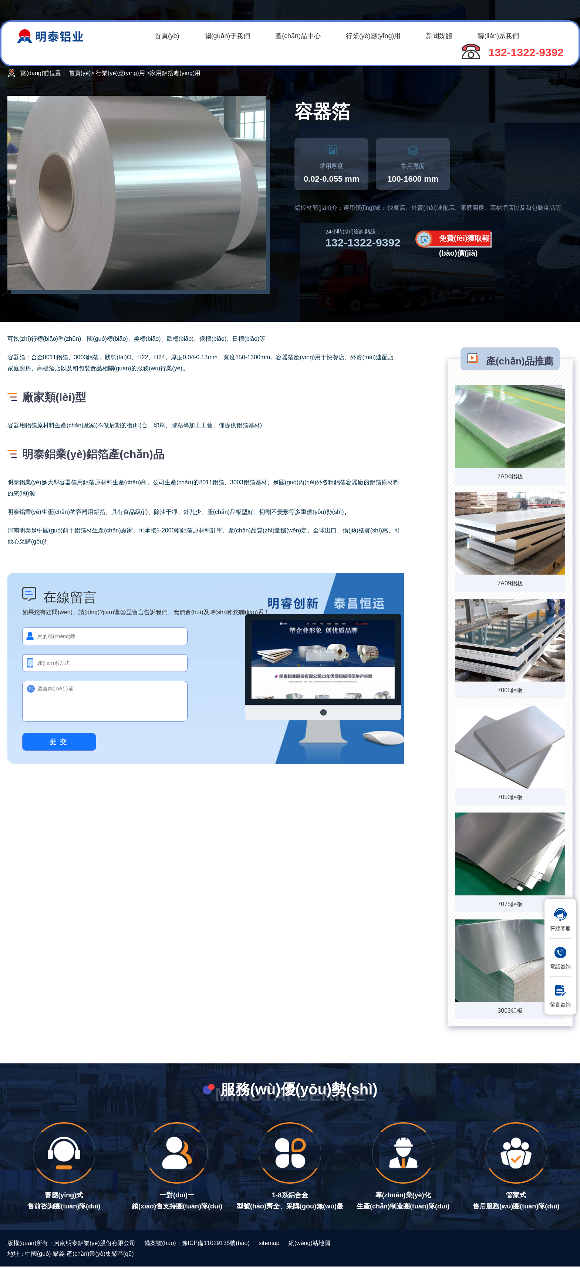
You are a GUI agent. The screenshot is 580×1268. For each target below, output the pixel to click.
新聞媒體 (443, 35)
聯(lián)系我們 (503, 35)
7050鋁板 (510, 797)
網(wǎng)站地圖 (309, 1242)
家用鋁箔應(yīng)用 (175, 72)
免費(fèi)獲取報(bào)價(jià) (464, 241)
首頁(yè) (167, 35)
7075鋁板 (510, 903)
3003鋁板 (510, 1010)
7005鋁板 (510, 690)
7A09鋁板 (510, 583)
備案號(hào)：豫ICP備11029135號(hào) (197, 1242)
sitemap (269, 1242)
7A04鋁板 (510, 476)
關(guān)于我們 (229, 35)
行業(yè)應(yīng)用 (376, 35)
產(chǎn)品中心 (300, 35)
